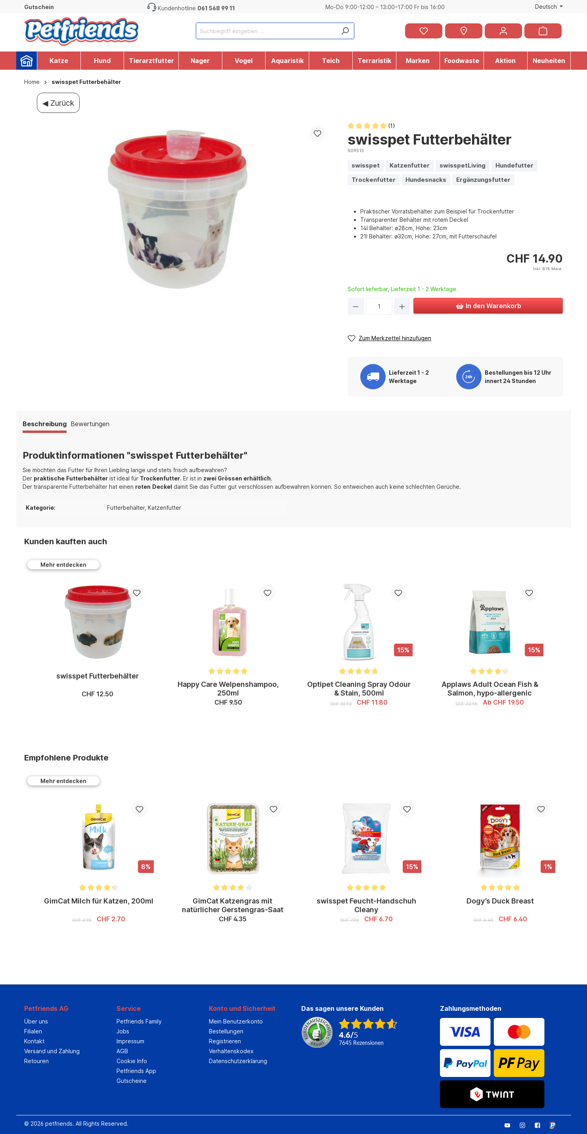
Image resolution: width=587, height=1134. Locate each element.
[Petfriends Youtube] (510, 1124)
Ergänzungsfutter (483, 179)
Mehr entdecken (63, 564)
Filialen (33, 1031)
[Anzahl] (378, 306)
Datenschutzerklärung (238, 1061)
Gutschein (39, 7)
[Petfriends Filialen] (464, 30)
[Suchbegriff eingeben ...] (266, 31)
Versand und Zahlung (52, 1051)
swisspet (366, 165)
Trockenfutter (374, 179)
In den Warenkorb (488, 304)
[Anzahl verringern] (356, 306)
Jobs (123, 1031)
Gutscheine (132, 1080)
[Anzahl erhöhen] (402, 306)
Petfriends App (136, 1070)
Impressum (130, 1041)
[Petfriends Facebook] (540, 1124)
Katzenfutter (410, 165)
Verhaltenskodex (231, 1051)
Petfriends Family (139, 1021)
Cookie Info (132, 1061)
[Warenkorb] (543, 30)
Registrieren (225, 1041)
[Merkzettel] (424, 30)
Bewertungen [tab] (90, 424)
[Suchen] (345, 31)
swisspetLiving (463, 165)
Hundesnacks (425, 179)
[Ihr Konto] (503, 30)
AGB (122, 1051)
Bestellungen (226, 1031)
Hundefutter (514, 165)
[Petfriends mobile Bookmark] (555, 1126)
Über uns (36, 1021)
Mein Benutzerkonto (236, 1021)
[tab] (45, 425)
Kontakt (34, 1041)
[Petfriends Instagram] (525, 1124)
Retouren (36, 1061)
